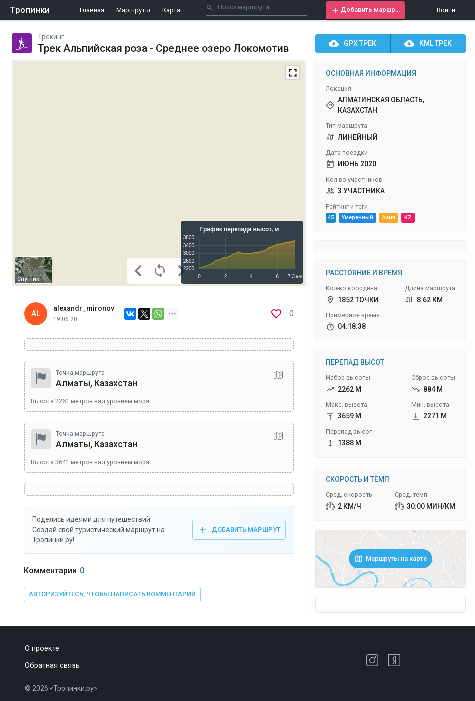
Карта (171, 10)
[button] (365, 10)
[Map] (159, 173)
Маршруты (133, 10)
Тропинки (30, 10)
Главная (92, 10)
